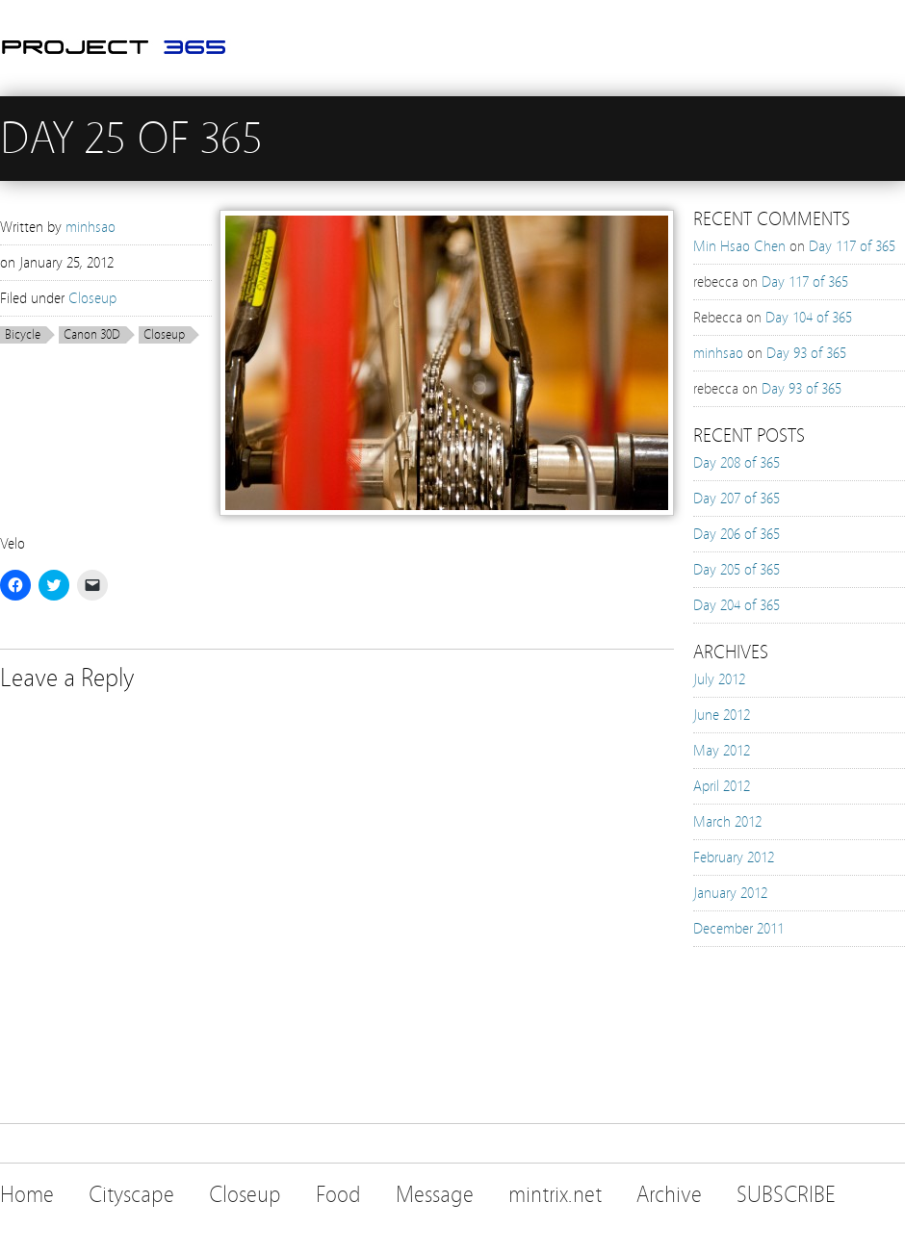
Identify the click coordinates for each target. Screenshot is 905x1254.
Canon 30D (92, 335)
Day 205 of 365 (736, 569)
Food (338, 1195)
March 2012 (727, 822)
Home (27, 1195)
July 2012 (719, 679)
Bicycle (22, 335)
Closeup (92, 298)
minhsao (90, 227)
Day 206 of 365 (736, 534)
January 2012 (730, 893)
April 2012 (721, 786)
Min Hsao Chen (739, 246)
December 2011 (738, 928)
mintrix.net (555, 1195)
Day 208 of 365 (736, 463)
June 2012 (721, 715)
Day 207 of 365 (736, 498)
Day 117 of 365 (852, 246)
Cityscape (131, 1195)
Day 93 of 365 (806, 353)
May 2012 (721, 750)
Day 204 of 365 (736, 605)
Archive (669, 1195)
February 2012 (733, 857)
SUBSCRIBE (786, 1195)
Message (435, 1195)
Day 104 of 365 (808, 317)
